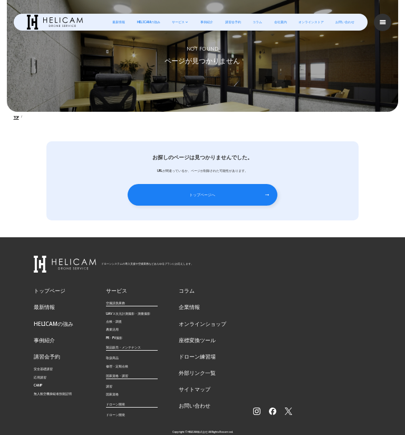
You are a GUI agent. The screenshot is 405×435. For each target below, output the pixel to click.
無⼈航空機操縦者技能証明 (53, 378)
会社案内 (281, 21)
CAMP (38, 371)
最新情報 (119, 21)
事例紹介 (207, 21)
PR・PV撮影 (114, 329)
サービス (178, 21)
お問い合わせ (345, 21)
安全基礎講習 (43, 354)
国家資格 (112, 386)
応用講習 (40, 362)
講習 (109, 378)
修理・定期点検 (117, 358)
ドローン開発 (115, 406)
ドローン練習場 (193, 343)
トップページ (46, 284)
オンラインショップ (198, 313)
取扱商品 (112, 349)
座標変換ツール (193, 328)
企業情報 (187, 299)
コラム (258, 21)
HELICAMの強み (149, 21)
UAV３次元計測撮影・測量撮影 (128, 305)
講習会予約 (234, 21)
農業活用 (112, 322)
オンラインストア (311, 21)
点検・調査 (114, 313)
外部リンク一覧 (193, 358)
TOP (16, 116)
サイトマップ (191, 372)
